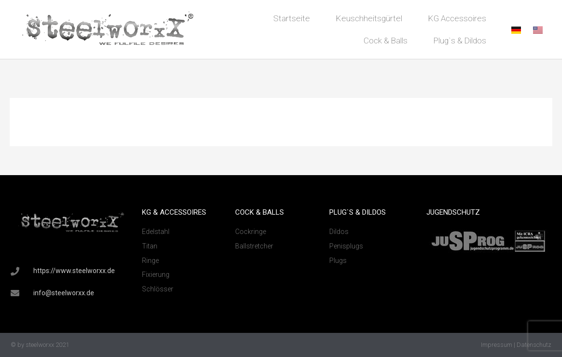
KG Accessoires (457, 18)
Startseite (291, 18)
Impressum (496, 344)
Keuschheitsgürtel (369, 18)
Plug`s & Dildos (460, 40)
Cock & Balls (385, 40)
